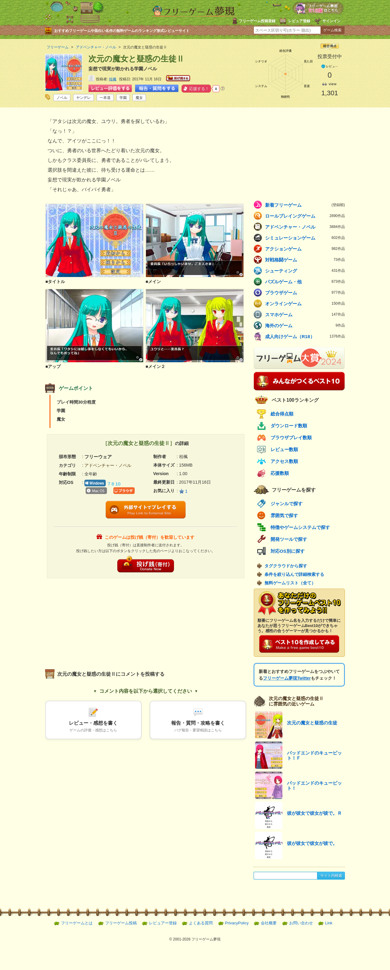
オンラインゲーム (305, 303)
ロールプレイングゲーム (305, 215)
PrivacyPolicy (237, 923)
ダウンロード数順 (289, 425)
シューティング (305, 270)
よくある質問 (201, 923)
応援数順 (280, 473)
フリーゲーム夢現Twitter (287, 678)
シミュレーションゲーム (305, 237)
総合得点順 (282, 413)
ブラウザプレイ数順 (291, 437)
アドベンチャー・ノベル (305, 226)
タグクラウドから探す (285, 565)
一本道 (105, 98)
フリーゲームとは (77, 923)
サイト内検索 (331, 876)
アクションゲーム (305, 248)
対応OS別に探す (288, 551)
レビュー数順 (284, 449)
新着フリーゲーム (305, 204)
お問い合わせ (301, 923)
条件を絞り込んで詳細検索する (294, 574)
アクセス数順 (284, 461)
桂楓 (112, 79)
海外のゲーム (305, 325)
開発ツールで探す (289, 539)
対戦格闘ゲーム (305, 259)
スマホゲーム (305, 314)
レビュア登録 (299, 21)
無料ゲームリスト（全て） (290, 582)
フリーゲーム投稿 (121, 923)
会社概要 (269, 923)
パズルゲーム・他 (305, 281)
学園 (123, 98)
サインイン (331, 21)
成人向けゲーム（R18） (305, 336)
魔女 (139, 98)
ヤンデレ (83, 98)
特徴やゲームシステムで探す (300, 527)
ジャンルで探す (287, 503)
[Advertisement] (95, 621)
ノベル (61, 98)
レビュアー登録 (163, 923)
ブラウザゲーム (305, 292)
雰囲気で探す (284, 515)
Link (328, 923)
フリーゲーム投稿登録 (257, 21)
